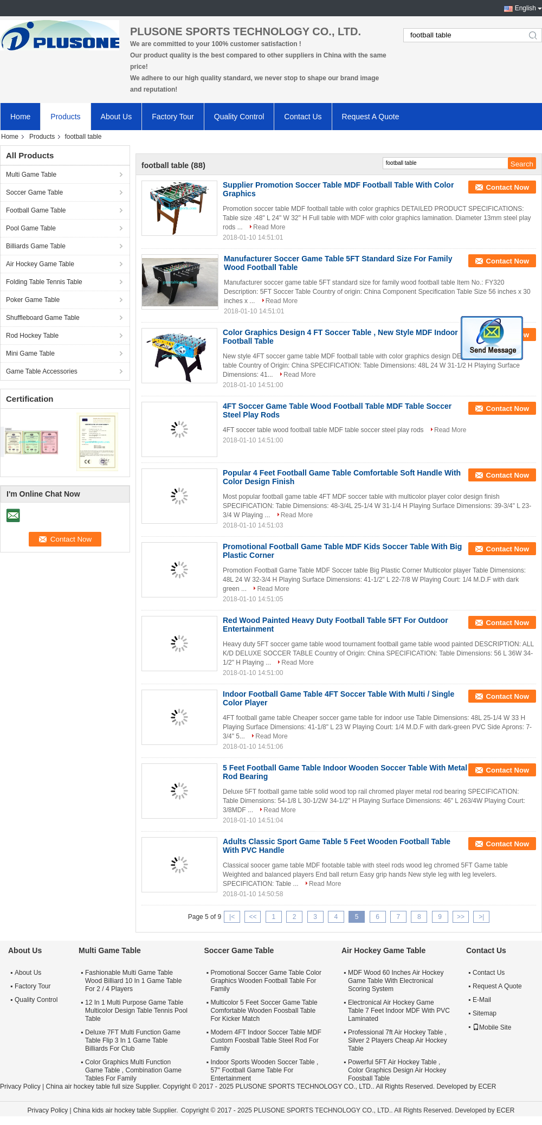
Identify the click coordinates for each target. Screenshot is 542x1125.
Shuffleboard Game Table (43, 318)
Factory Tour (173, 116)
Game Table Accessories (42, 371)
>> (460, 917)
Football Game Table (36, 210)
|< (232, 917)
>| (481, 917)
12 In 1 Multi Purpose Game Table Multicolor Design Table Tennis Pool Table (136, 1011)
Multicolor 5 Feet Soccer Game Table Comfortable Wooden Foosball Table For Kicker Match (263, 1011)
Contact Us (302, 116)
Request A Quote (370, 116)
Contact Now (507, 187)
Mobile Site (492, 1027)
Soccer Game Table (34, 192)
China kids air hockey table (112, 1110)
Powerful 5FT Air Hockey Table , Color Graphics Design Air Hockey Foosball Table (397, 1070)
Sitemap (484, 1013)
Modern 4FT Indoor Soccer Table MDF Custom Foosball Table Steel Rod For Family (265, 1040)
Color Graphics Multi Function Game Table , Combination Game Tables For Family (133, 1070)
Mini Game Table (30, 353)
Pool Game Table (31, 228)
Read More (269, 227)
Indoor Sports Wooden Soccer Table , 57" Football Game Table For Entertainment (264, 1070)
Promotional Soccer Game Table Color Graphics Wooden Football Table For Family (265, 981)
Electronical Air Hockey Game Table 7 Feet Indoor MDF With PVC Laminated (399, 1011)
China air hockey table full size (89, 1086)
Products (65, 116)
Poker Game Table (33, 300)
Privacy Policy (20, 1086)
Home (20, 116)
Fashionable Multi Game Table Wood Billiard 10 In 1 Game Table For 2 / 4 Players (133, 981)
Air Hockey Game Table (40, 264)
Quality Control (239, 116)
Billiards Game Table (36, 246)
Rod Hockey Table (32, 335)
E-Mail (482, 1000)
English (525, 8)
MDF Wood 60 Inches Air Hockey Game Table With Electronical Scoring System (396, 981)
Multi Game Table (31, 174)
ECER (487, 1086)
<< (252, 917)
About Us (116, 116)
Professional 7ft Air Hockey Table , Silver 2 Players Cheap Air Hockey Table (397, 1040)
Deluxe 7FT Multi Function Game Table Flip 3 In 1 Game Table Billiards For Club (132, 1040)
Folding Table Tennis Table (44, 282)
